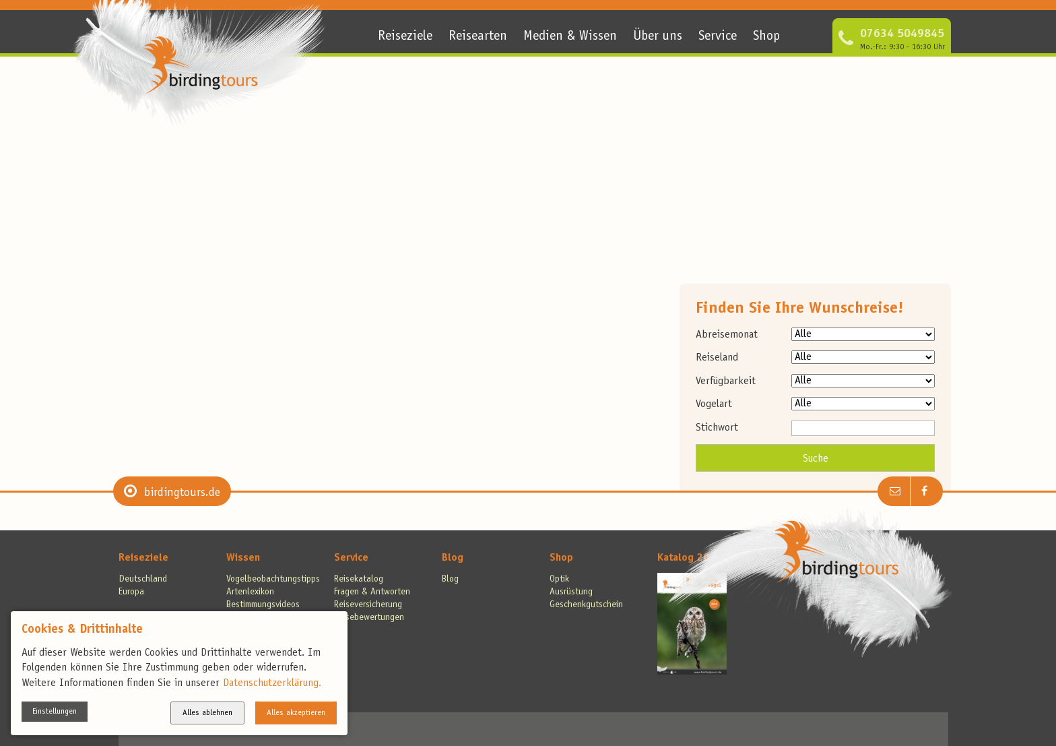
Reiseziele (405, 37)
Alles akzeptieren (296, 713)
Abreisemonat (727, 335)
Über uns (657, 37)
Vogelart (714, 404)
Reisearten (478, 37)
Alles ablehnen (207, 713)
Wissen (243, 558)
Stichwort (717, 428)
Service (717, 37)
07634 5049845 (902, 34)
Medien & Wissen (570, 37)
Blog (452, 558)
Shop (766, 37)
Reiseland (717, 357)
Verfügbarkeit (726, 381)
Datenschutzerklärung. (272, 683)
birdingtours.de (182, 493)
